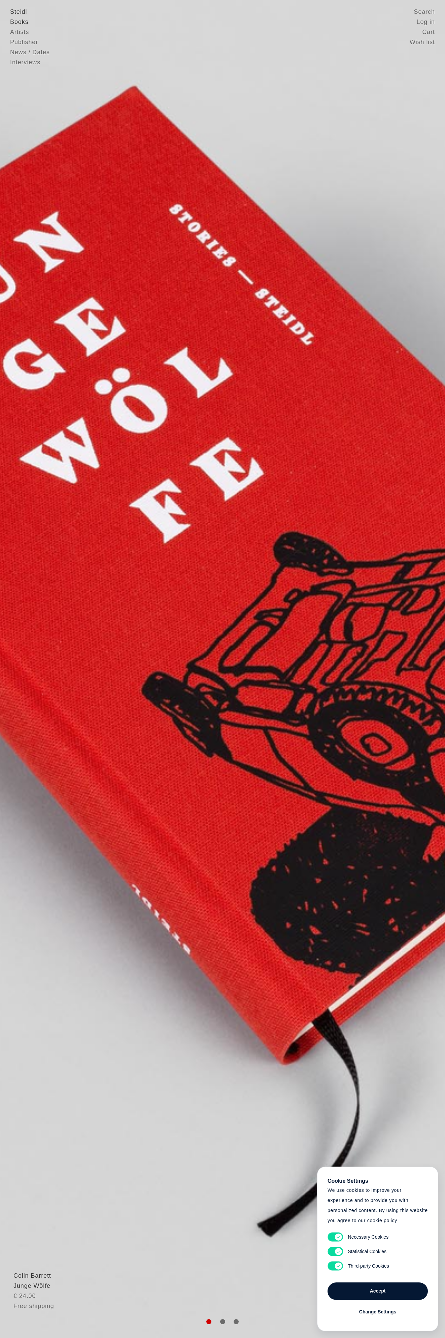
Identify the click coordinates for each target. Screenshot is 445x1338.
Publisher (24, 42)
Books (19, 22)
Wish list (422, 42)
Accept (378, 1291)
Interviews (25, 62)
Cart (428, 32)
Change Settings (377, 1311)
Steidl (18, 11)
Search (424, 11)
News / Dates (30, 52)
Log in (426, 22)
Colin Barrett (29, 1292)
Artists (19, 32)
